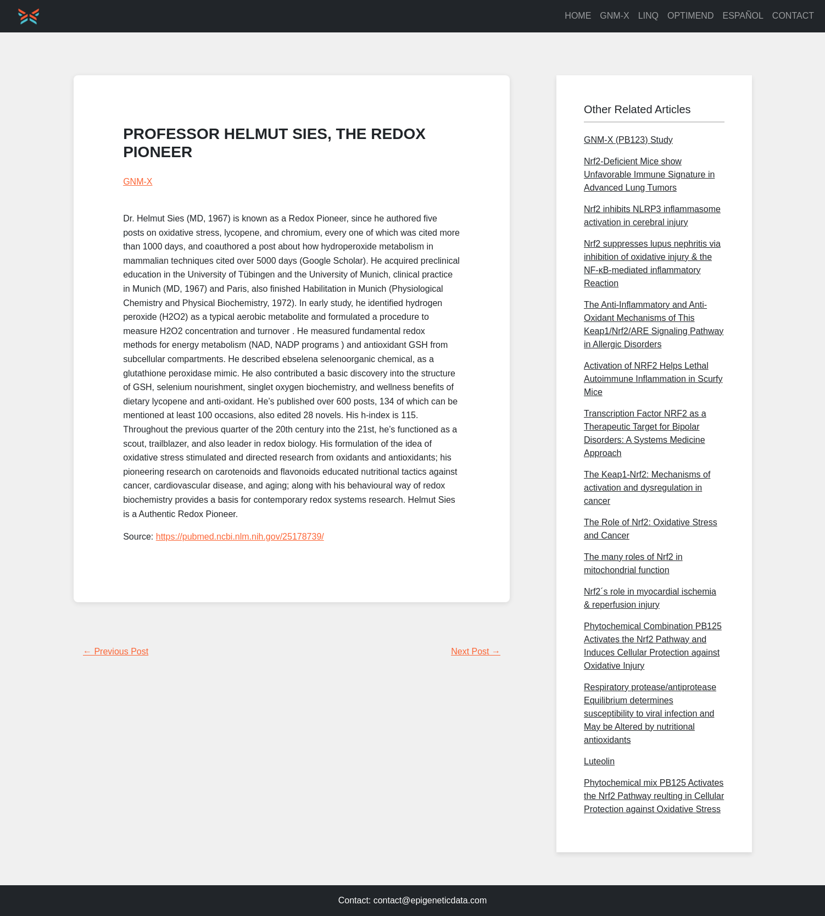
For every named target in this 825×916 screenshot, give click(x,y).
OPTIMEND (690, 15)
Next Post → (475, 651)
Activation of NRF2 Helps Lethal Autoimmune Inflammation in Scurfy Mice (653, 379)
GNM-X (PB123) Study (628, 140)
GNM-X (614, 15)
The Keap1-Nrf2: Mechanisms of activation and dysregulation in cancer (647, 488)
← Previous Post (115, 651)
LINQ (648, 15)
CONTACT (793, 15)
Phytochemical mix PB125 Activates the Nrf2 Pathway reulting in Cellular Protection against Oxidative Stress (654, 796)
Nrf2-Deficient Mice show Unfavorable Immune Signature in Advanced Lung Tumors (649, 174)
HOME (578, 15)
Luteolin (599, 761)
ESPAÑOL (742, 15)
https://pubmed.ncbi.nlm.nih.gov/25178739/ (240, 536)
